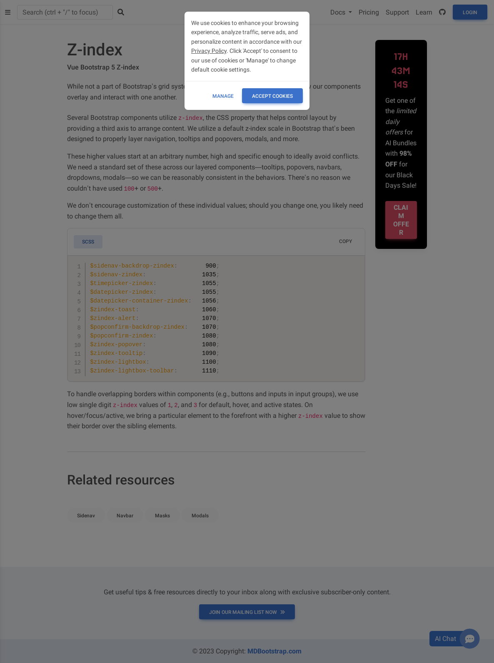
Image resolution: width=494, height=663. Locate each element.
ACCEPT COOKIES (272, 96)
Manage (223, 96)
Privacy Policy (209, 50)
